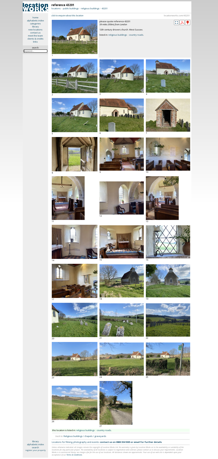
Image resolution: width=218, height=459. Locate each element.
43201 (105, 8)
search (35, 447)
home (35, 17)
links (35, 41)
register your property (35, 450)
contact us (35, 32)
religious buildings (90, 8)
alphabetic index (35, 20)
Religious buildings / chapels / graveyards (85, 436)
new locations (35, 29)
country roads (136, 34)
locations (56, 8)
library (35, 26)
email (137, 442)
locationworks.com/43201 (177, 15)
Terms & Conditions (74, 454)
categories (35, 23)
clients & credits (35, 38)
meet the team (35, 35)
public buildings (71, 8)
